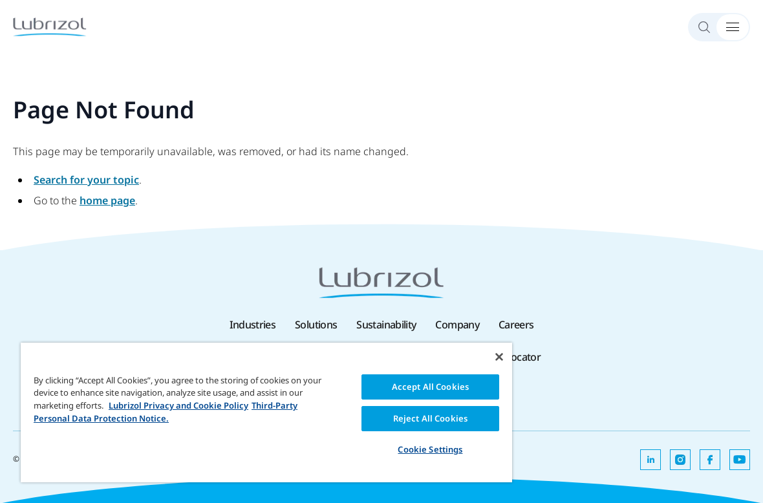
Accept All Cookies (430, 386)
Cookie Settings (430, 449)
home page (107, 200)
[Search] (710, 27)
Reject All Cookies (430, 418)
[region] (266, 412)
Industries (253, 324)
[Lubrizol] (50, 26)
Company (457, 324)
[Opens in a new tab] (650, 459)
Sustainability (386, 324)
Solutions (316, 324)
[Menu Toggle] (732, 27)
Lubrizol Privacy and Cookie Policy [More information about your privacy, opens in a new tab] (178, 405)
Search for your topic (86, 180)
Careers (516, 324)
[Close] (499, 357)
